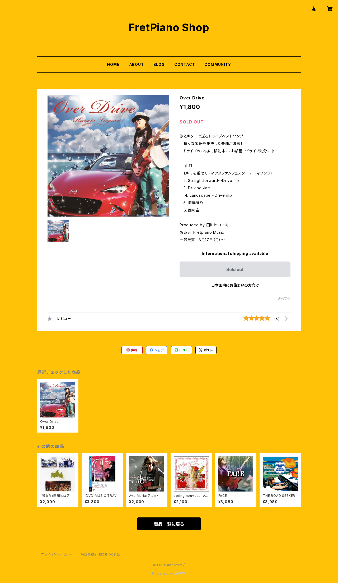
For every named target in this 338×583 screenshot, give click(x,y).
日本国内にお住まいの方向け (235, 285)
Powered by (169, 573)
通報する (284, 298)
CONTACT (184, 64)
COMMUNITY (217, 64)
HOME (113, 64)
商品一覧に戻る (169, 524)
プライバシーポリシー (56, 554)
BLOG (159, 64)
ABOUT (136, 64)
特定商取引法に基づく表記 (100, 554)
